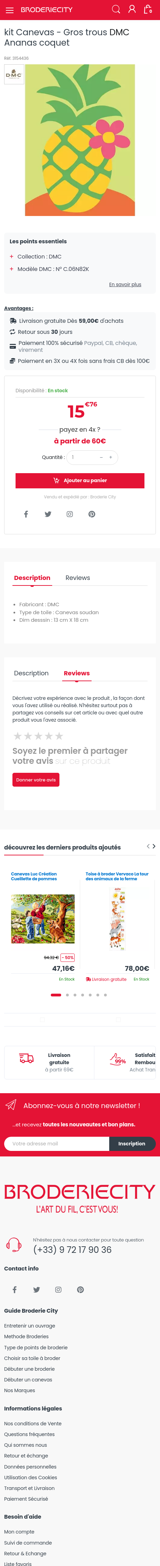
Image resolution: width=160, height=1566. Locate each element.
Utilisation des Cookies (30, 1477)
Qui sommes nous (25, 1445)
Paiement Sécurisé (26, 1498)
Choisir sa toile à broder (32, 1358)
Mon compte (19, 1531)
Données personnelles (30, 1466)
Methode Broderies (26, 1336)
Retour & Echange (25, 1553)
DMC (120, 32)
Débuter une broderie (29, 1369)
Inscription (132, 1143)
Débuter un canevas (28, 1379)
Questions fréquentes (29, 1434)
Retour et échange (26, 1455)
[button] (116, 9)
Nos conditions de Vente (33, 1423)
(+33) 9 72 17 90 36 (72, 1250)
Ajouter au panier (80, 480)
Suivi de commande (28, 1542)
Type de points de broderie (35, 1347)
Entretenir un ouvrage (29, 1325)
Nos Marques (19, 1390)
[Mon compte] (132, 9)
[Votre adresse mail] (57, 1144)
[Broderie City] (47, 10)
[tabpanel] (43, 924)
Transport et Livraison (29, 1488)
